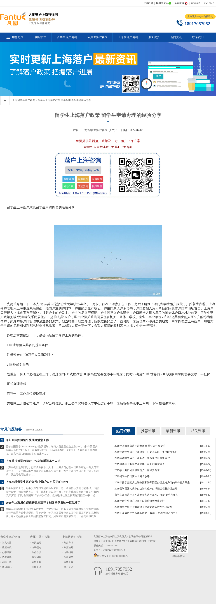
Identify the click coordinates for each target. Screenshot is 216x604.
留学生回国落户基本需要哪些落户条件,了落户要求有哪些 (146, 494)
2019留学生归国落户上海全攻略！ (133, 476)
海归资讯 (6, 567)
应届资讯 (36, 567)
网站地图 (195, 3)
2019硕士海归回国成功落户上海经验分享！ (138, 470)
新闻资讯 (176, 37)
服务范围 (18, 37)
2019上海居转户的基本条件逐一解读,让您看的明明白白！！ (147, 513)
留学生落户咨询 (67, 37)
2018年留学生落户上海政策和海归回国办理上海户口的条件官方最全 (152, 482)
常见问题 (6, 542)
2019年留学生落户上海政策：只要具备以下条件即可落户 (145, 452)
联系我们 (148, 3)
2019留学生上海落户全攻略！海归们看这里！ (139, 464)
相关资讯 (198, 431)
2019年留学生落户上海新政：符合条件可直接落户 (142, 458)
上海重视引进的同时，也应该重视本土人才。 (34, 460)
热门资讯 (123, 431)
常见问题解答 (11, 429)
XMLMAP (209, 3)
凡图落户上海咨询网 (104, 536)
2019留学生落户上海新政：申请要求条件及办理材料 (143, 507)
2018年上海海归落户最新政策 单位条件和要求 (139, 446)
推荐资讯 (148, 431)
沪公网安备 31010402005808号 (112, 556)
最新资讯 (173, 431)
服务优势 (154, 37)
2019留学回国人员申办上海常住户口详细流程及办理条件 (145, 488)
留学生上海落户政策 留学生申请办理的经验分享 (64, 100)
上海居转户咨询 (128, 37)
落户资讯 (68, 567)
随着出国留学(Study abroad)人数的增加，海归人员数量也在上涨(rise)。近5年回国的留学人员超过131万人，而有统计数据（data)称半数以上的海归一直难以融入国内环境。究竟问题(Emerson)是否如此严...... (52, 450)
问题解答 (68, 557)
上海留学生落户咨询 (23, 100)
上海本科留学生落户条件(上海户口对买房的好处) (37, 481)
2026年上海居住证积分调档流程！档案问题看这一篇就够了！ (44, 502)
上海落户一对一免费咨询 (200, 16)
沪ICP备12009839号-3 (114, 550)
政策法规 (6, 547)
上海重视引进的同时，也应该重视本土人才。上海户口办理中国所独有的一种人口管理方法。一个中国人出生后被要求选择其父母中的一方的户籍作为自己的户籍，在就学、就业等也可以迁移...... (52, 471)
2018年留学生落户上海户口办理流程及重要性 (139, 501)
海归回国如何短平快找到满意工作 (27, 440)
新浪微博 (179, 3)
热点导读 (6, 557)
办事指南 (6, 552)
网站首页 (40, 37)
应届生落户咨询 (97, 37)
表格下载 (6, 562)
